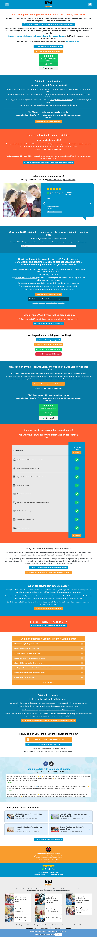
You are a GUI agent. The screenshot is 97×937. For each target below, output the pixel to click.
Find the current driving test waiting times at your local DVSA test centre (48, 710)
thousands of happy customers (61, 180)
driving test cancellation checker (61, 100)
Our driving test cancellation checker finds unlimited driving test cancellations (36, 36)
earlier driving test (72, 41)
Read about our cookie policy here (45, 934)
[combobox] (48, 246)
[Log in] (90, 4)
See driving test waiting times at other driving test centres (48, 303)
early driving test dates (51, 376)
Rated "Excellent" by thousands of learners (58, 890)
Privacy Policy (57, 928)
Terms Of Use (44, 928)
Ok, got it (58, 934)
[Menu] (7, 4)
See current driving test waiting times (48, 149)
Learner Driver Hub (31, 928)
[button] (44, 203)
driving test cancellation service (61, 105)
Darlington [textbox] (25, 246)
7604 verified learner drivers (48, 115)
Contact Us (68, 928)
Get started (76, 452)
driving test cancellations (55, 602)
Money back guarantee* (24, 494)
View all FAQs (48, 682)
